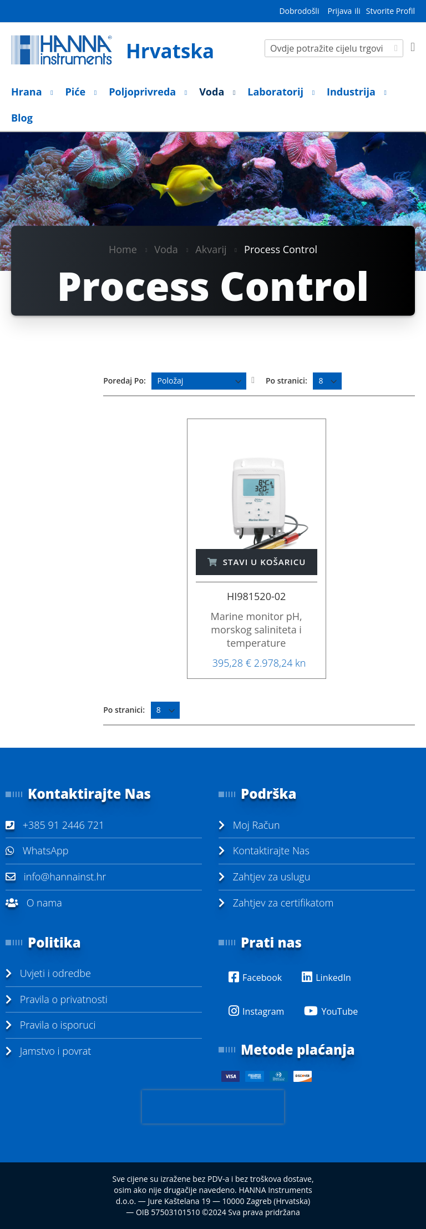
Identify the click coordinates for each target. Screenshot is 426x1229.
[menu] (213, 105)
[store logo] (112, 50)
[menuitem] (28, 92)
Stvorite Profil (390, 11)
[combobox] (334, 48)
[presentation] (213, 1107)
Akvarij (210, 248)
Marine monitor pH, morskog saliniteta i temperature (256, 629)
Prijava (339, 11)
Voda (166, 248)
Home (123, 248)
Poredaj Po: (124, 380)
